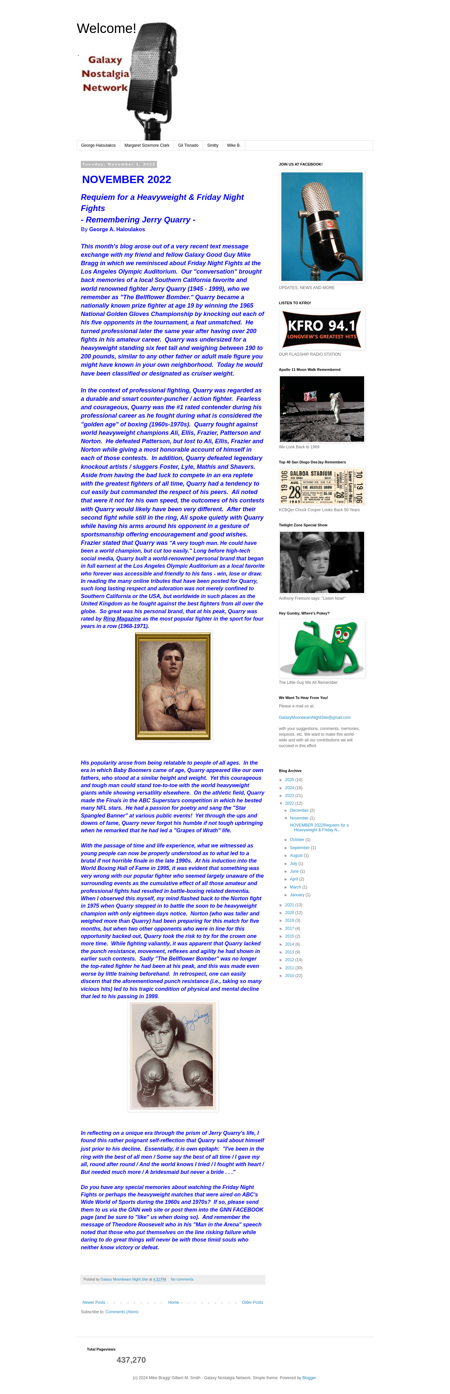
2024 (290, 788)
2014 (290, 944)
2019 (290, 920)
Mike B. (233, 145)
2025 (290, 779)
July (294, 863)
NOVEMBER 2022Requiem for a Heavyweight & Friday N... (319, 827)
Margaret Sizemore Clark (147, 145)
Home (173, 1302)
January (298, 895)
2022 (290, 803)
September (300, 847)
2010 (290, 975)
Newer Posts (94, 1302)
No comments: (183, 1279)
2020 (290, 912)
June (295, 871)
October (298, 839)
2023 (290, 795)
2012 (290, 959)
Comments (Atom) (121, 1312)
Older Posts (252, 1302)
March (296, 887)
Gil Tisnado (188, 145)
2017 (290, 928)
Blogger (309, 1377)
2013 (290, 952)
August (297, 855)
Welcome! (106, 28)
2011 (290, 968)
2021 (290, 905)
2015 (290, 936)
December (300, 810)
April (294, 879)
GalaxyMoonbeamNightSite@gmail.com (315, 717)
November (300, 818)
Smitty (212, 145)
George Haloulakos (98, 145)
